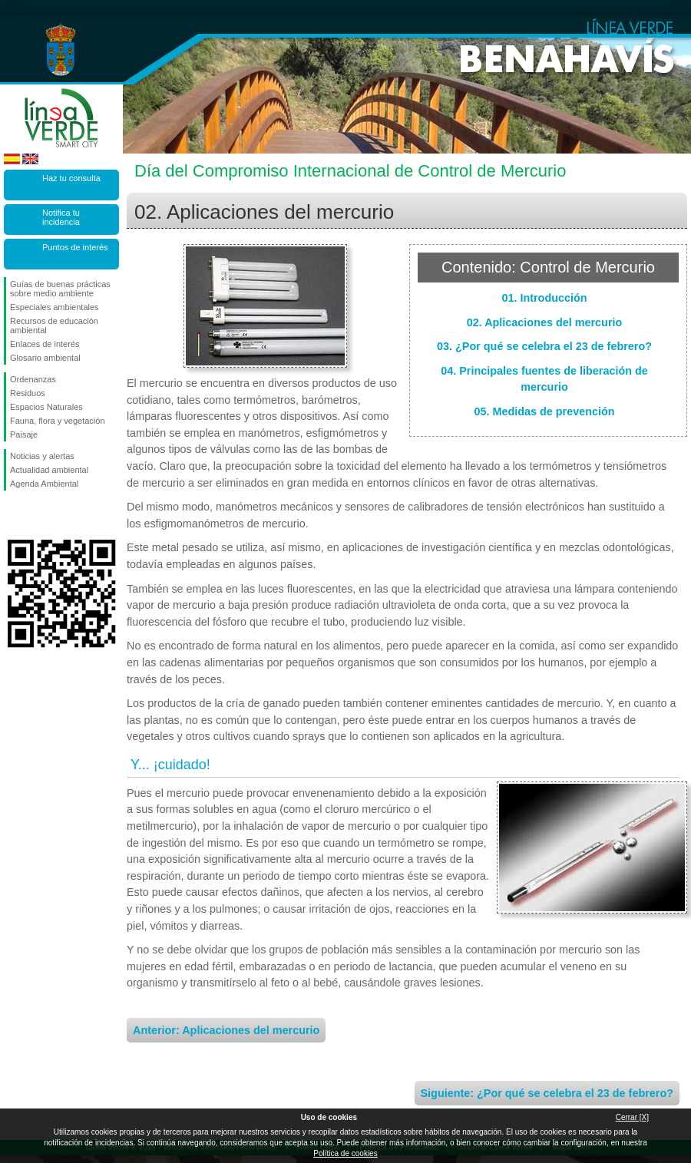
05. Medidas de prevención (544, 411)
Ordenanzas (33, 379)
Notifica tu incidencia (61, 217)
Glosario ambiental (45, 357)
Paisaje (24, 434)
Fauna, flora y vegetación (57, 420)
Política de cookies (345, 1153)
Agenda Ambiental (44, 483)
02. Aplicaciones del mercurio (545, 322)
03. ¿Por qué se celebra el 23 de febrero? (544, 346)
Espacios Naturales (46, 406)
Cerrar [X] (632, 1117)
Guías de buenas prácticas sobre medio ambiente (60, 288)
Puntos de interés (75, 247)
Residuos (27, 393)
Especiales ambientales (54, 307)
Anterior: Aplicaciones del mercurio (226, 1030)
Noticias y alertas (42, 456)
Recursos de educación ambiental (54, 325)
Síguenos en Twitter (38, 515)
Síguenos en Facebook (13, 515)
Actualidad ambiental (49, 469)
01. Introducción (544, 298)
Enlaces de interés (45, 344)
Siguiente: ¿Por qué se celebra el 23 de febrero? (547, 1093)
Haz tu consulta (71, 178)
